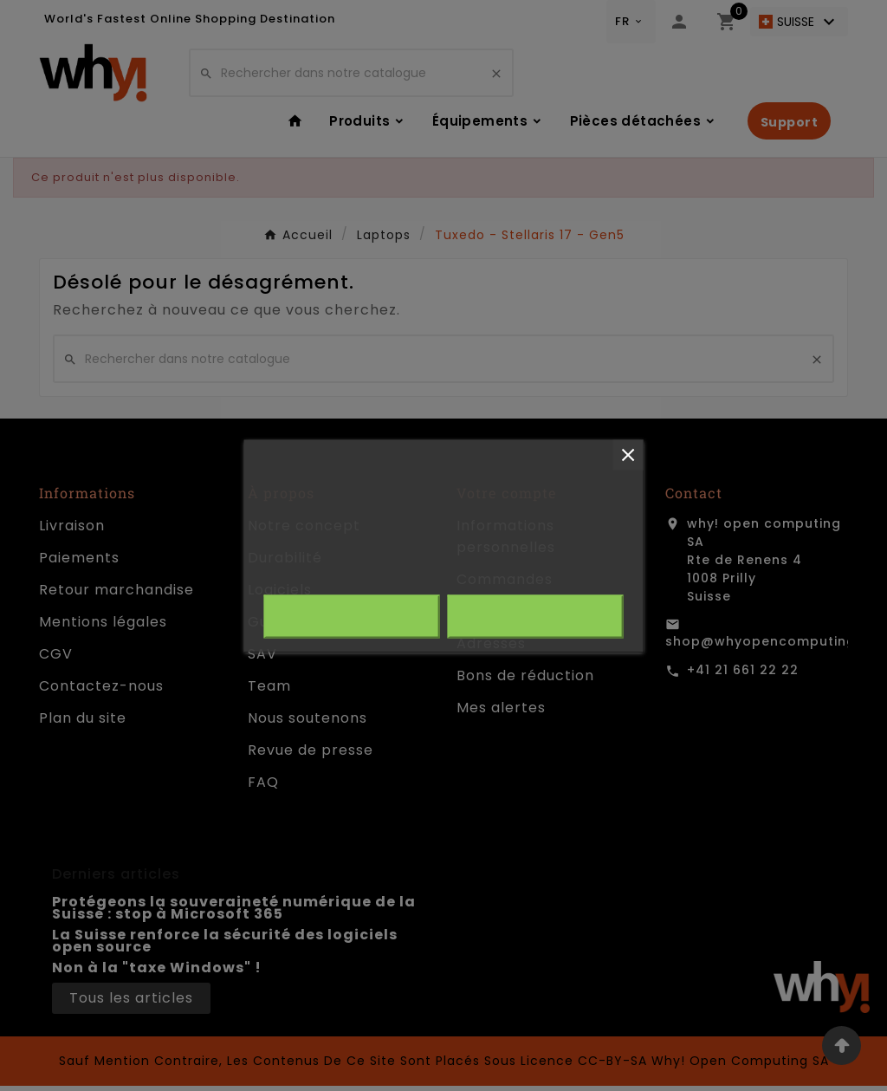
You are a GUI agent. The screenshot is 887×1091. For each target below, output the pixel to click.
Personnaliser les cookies (490, 572)
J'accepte (535, 616)
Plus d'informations (327, 572)
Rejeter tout (352, 616)
